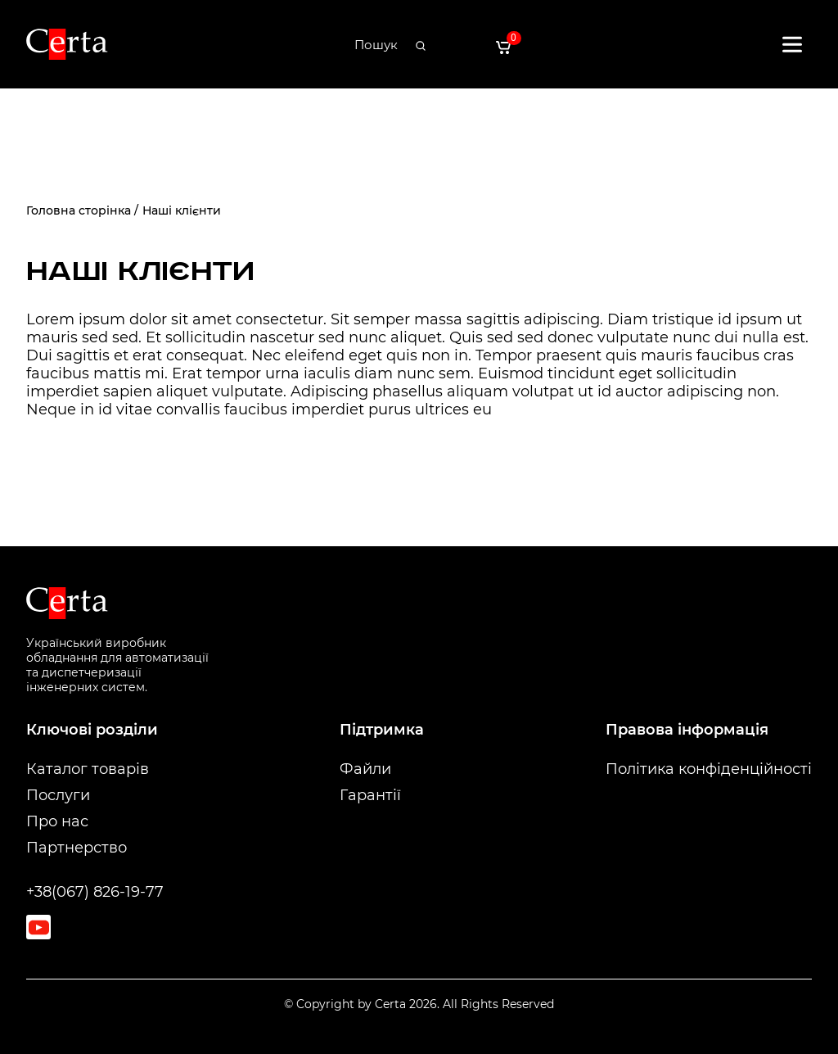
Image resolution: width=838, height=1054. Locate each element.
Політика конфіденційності (709, 769)
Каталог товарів (87, 769)
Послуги (58, 795)
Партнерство (76, 848)
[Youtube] (38, 927)
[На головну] (67, 45)
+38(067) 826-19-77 (95, 892)
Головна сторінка (78, 210)
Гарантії (370, 795)
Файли (365, 769)
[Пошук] (376, 45)
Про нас (57, 821)
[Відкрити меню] (792, 44)
